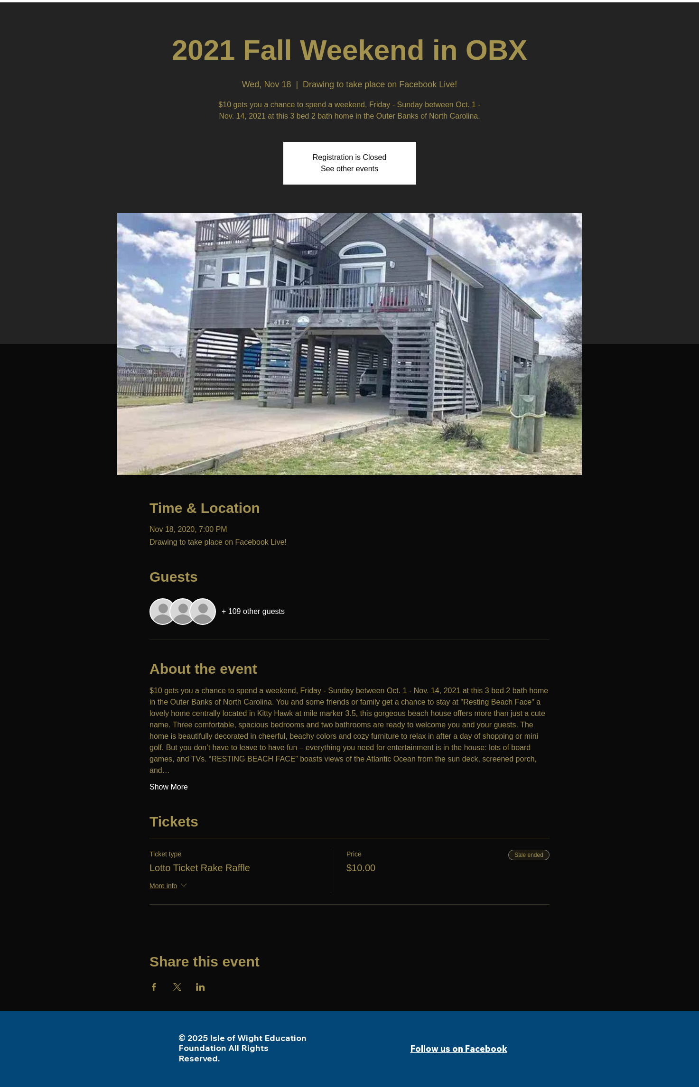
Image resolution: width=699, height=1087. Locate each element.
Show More (168, 787)
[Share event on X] (177, 987)
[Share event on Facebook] (153, 987)
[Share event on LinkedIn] (200, 987)
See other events (349, 169)
